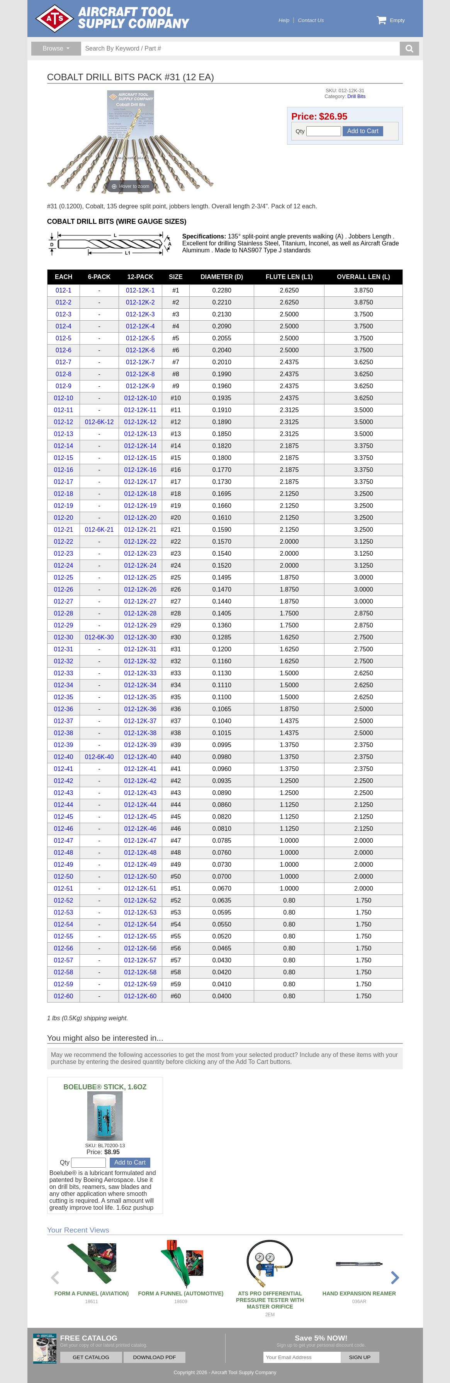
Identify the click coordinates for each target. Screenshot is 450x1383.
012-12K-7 (140, 362)
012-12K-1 (140, 290)
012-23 (63, 553)
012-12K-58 (140, 972)
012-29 (63, 625)
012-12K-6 (140, 350)
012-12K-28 (140, 613)
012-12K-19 (140, 505)
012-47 (63, 840)
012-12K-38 (140, 733)
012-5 (63, 338)
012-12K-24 (140, 565)
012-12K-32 (140, 661)
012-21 (63, 529)
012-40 (63, 757)
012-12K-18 (140, 493)
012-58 (63, 972)
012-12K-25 (140, 577)
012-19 (63, 505)
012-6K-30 (99, 637)
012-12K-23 (140, 553)
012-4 (63, 326)
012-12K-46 (140, 828)
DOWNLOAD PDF (154, 1357)
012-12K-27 (140, 601)
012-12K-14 (140, 446)
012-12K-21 (140, 529)
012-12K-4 (140, 326)
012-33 (63, 673)
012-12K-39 (140, 745)
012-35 (63, 697)
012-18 (63, 493)
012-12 (63, 422)
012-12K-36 (140, 709)
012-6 (63, 350)
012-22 (63, 541)
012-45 (63, 816)
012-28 (63, 613)
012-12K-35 (140, 697)
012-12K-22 (140, 541)
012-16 (63, 470)
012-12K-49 (140, 864)
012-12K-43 (140, 793)
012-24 (63, 565)
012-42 (63, 781)
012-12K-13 (140, 434)
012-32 (63, 661)
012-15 (63, 458)
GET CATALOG (91, 1357)
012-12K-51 (140, 888)
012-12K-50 (140, 876)
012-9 (63, 386)
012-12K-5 (140, 338)
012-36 (63, 709)
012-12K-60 (140, 996)
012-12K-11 (140, 410)
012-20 (63, 517)
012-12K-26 (140, 589)
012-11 (63, 410)
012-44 (63, 804)
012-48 (63, 852)
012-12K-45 (140, 816)
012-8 (63, 374)
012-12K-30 (140, 637)
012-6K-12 (99, 422)
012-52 (63, 900)
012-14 (63, 446)
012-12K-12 (140, 422)
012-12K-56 (140, 948)
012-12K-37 (140, 721)
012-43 (63, 793)
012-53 (63, 912)
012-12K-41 (140, 769)
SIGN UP (360, 1357)
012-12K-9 (140, 386)
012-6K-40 (99, 757)
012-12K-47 (140, 840)
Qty (318, 131)
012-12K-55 (140, 936)
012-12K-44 (140, 804)
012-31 (63, 649)
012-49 (63, 864)
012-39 (63, 745)
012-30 (63, 637)
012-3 (63, 314)
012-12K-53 (140, 912)
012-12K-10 (140, 398)
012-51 (63, 888)
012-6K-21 (99, 529)
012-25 (63, 577)
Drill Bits (356, 96)
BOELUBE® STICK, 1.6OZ (104, 1087)
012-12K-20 (140, 517)
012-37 (63, 721)
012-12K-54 (140, 924)
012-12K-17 (140, 481)
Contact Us (311, 20)
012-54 (63, 924)
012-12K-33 (140, 673)
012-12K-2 (140, 302)
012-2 (63, 302)
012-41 (63, 769)
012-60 (63, 996)
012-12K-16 (140, 470)
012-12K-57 (140, 960)
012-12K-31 (140, 649)
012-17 (63, 481)
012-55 (63, 936)
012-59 (63, 984)
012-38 (63, 733)
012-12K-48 (140, 852)
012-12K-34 (140, 685)
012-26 (63, 589)
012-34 (63, 685)
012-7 (63, 362)
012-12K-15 (140, 458)
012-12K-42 (140, 781)
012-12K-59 (140, 984)
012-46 (63, 828)
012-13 (63, 434)
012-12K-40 (140, 757)
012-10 (63, 398)
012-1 (63, 290)
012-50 (63, 876)
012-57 (63, 960)
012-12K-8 (140, 374)
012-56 (63, 948)
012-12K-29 (140, 625)
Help (283, 20)
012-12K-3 (140, 314)
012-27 (63, 601)
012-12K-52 (140, 900)
